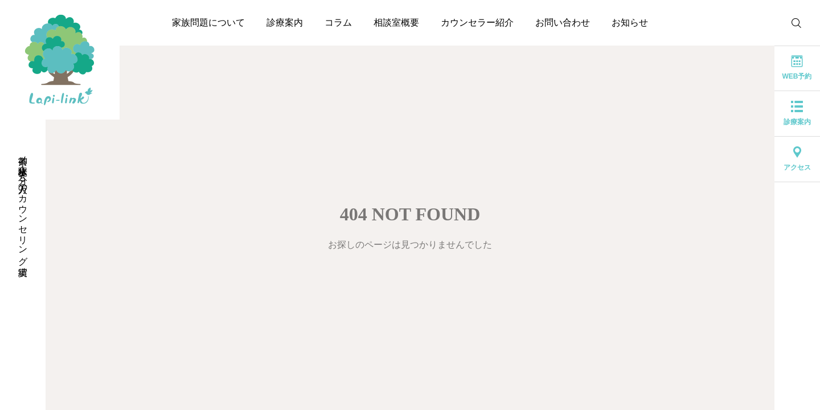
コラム (338, 22)
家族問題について (208, 22)
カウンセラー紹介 (477, 22)
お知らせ (630, 22)
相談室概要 (396, 22)
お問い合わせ (562, 22)
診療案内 (284, 22)
